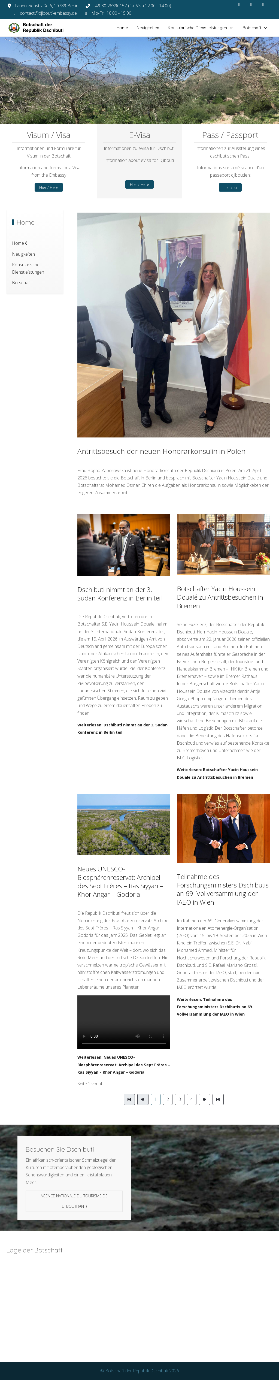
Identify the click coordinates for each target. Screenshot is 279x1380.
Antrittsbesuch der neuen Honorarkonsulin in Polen (161, 451)
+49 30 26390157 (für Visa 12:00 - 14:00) (132, 6)
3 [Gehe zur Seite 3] (179, 1099)
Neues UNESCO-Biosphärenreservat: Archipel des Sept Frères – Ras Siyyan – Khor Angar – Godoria (120, 881)
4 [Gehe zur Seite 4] (191, 1099)
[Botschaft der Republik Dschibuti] (41, 28)
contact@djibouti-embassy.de (48, 13)
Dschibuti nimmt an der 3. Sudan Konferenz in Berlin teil (119, 593)
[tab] (124, 112)
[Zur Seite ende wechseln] (218, 1099)
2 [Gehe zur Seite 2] (167, 1099)
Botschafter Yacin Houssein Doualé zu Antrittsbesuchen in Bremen (220, 597)
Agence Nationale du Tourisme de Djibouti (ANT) (74, 1201)
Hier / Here (48, 187)
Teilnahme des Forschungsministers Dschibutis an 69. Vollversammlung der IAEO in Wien (223, 889)
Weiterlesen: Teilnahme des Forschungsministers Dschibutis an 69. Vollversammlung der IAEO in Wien (215, 1007)
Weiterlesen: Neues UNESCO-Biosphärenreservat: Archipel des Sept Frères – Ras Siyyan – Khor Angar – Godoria (123, 1064)
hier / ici (230, 187)
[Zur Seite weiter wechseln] (204, 1099)
